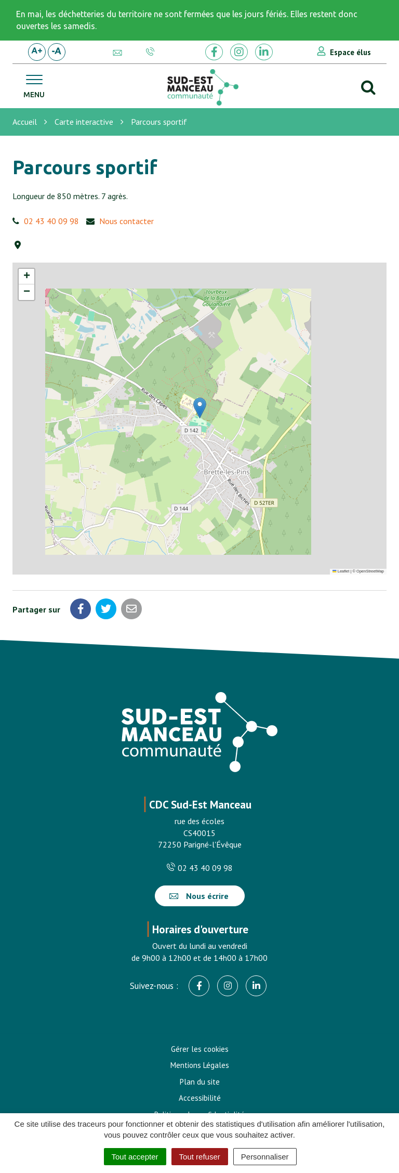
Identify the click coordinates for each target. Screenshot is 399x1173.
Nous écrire (199, 896)
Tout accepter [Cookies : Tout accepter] (135, 1156)
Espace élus (350, 52)
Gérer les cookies (200, 1049)
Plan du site (200, 1082)
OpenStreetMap (370, 571)
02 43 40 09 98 (51, 221)
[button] (199, 408)
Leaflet (340, 571)
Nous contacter (126, 221)
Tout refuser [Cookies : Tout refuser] (199, 1156)
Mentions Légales (199, 1065)
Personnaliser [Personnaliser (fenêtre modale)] (265, 1156)
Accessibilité (200, 1098)
